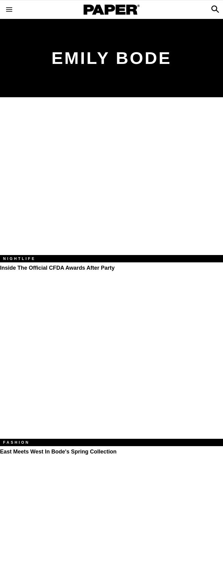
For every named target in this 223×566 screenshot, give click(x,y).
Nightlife (19, 259)
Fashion (16, 442)
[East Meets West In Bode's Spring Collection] (111, 364)
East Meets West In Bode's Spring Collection (58, 452)
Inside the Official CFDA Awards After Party (57, 268)
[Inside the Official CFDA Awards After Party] (111, 180)
